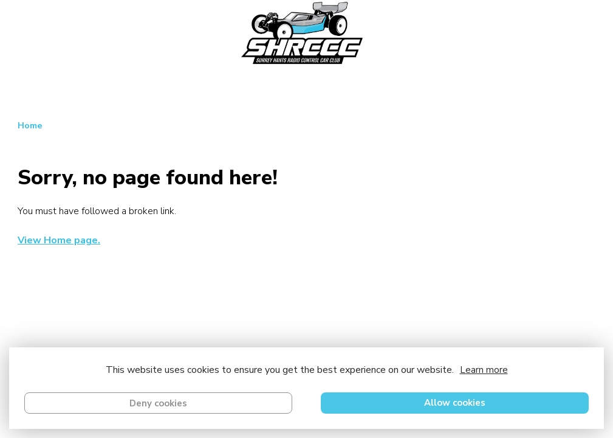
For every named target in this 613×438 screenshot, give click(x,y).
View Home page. (59, 240)
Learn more (484, 370)
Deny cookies (158, 403)
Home (30, 125)
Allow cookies (454, 403)
